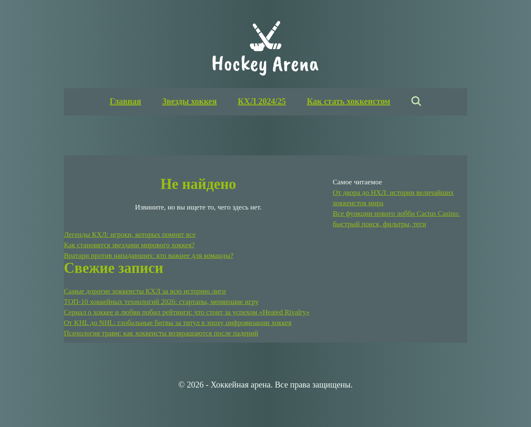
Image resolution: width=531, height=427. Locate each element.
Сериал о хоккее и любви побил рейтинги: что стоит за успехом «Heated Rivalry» (187, 312)
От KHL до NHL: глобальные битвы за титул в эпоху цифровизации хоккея (178, 323)
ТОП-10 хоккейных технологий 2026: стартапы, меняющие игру (161, 302)
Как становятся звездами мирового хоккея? (129, 245)
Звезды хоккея (189, 101)
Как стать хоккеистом (348, 101)
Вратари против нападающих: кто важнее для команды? (148, 255)
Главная (125, 101)
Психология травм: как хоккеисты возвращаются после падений (161, 333)
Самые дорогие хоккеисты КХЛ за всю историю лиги (145, 291)
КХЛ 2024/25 (262, 101)
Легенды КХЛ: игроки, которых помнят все (130, 234)
